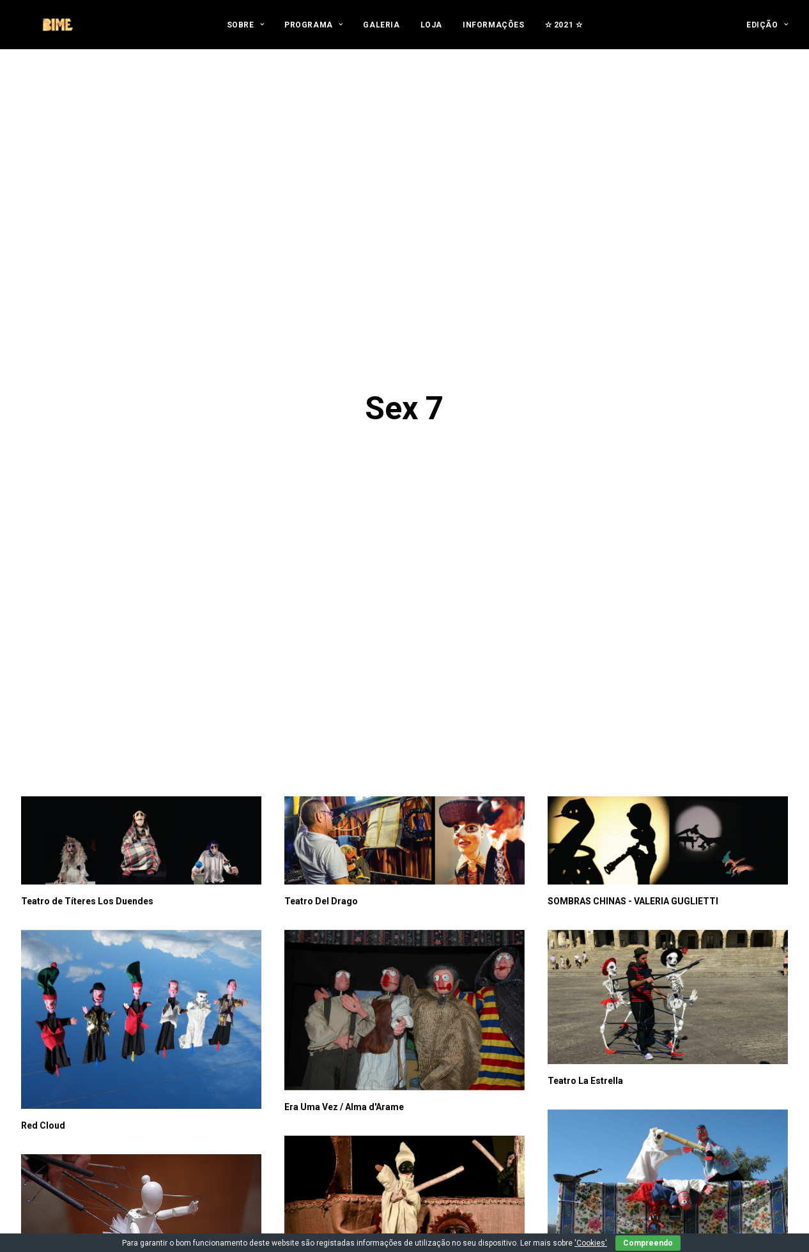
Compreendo (648, 1243)
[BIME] (56, 33)
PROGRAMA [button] (313, 33)
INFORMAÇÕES (494, 33)
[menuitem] (245, 33)
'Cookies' (590, 1243)
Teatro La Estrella (585, 804)
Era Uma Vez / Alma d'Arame (344, 830)
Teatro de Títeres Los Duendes (87, 624)
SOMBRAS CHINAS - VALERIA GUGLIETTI (633, 624)
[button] (141, 564)
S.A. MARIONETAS (586, 978)
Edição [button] (767, 33)
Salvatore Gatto (317, 995)
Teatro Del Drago (321, 624)
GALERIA (381, 33)
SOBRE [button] (245, 33)
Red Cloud (43, 849)
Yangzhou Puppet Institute (603, 1184)
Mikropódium (50, 1054)
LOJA (431, 33)
